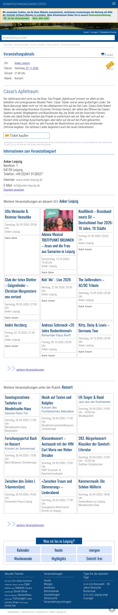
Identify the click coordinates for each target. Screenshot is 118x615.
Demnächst (8, 581)
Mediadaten (14, 611)
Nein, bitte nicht (41, 18)
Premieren (28, 588)
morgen (94, 32)
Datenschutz (28, 611)
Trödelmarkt (8, 584)
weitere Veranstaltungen (25, 369)
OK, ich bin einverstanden (16, 18)
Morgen (16, 602)
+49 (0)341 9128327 (29, 174)
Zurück (110, 54)
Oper (27, 584)
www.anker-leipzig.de (29, 180)
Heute (13, 588)
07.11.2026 (32, 68)
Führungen (19, 598)
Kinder (29, 598)
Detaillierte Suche (108, 32)
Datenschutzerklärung (100, 15)
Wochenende (27, 581)
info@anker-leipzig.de (27, 185)
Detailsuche (50, 598)
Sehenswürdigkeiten (11, 595)
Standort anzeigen (14, 189)
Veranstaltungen (21, 44)
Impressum (42, 611)
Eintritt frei (10, 605)
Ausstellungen (9, 592)
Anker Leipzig (53, 44)
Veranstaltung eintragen (57, 601)
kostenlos (49, 587)
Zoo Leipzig (17, 581)
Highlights (8, 602)
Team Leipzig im (57, 611)
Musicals (21, 584)
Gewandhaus (24, 594)
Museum (15, 584)
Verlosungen (8, 599)
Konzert (41, 44)
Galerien (8, 588)
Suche (33, 44)
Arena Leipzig (24, 602)
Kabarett (20, 587)
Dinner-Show (20, 591)
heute (86, 32)
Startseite (8, 44)
